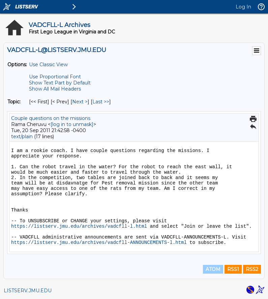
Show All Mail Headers (55, 89)
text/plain (22, 136)
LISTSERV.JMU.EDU (28, 291)
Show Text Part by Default (60, 83)
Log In (243, 7)
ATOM (213, 269)
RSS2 (252, 269)
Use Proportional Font (55, 77)
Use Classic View (48, 64)
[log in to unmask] (72, 124)
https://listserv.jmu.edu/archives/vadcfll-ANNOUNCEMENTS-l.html (99, 242)
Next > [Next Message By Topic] (80, 102)
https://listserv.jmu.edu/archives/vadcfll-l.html (79, 226)
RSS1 (233, 269)
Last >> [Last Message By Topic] (100, 102)
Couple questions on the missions (50, 118)
